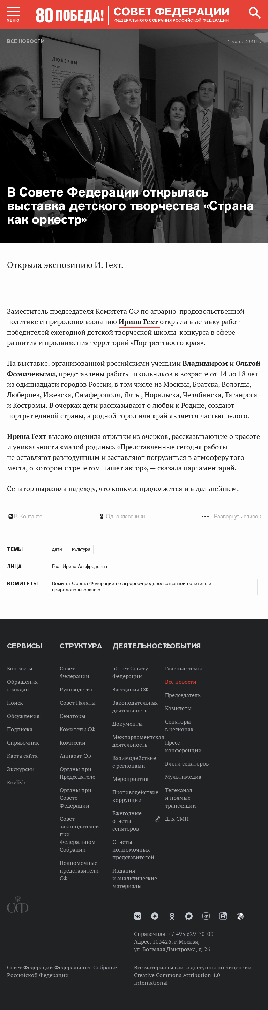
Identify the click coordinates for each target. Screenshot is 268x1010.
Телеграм (206, 916)
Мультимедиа (183, 776)
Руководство (76, 689)
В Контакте (28, 516)
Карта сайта (22, 755)
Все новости (26, 41)
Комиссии (72, 742)
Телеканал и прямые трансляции (180, 798)
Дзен (154, 916)
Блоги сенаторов (187, 763)
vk (137, 916)
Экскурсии (21, 769)
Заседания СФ (130, 689)
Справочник (23, 742)
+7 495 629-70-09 (191, 933)
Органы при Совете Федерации (75, 798)
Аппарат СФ (75, 755)
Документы (127, 723)
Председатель (183, 694)
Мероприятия (130, 778)
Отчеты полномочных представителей (133, 849)
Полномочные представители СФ (79, 870)
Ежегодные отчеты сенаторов (127, 821)
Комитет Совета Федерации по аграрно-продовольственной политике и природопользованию (131, 586)
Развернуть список (237, 516)
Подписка (19, 729)
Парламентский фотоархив (240, 916)
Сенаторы (72, 715)
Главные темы (183, 668)
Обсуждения (23, 715)
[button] (13, 14)
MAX (189, 916)
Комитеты (178, 708)
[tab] (134, 516)
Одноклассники (125, 516)
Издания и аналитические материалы (134, 878)
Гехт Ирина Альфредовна (79, 566)
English (16, 782)
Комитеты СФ (78, 729)
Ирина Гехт (139, 321)
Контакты (19, 668)
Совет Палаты (78, 702)
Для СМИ (177, 818)
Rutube (223, 916)
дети (57, 549)
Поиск (15, 702)
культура (81, 549)
